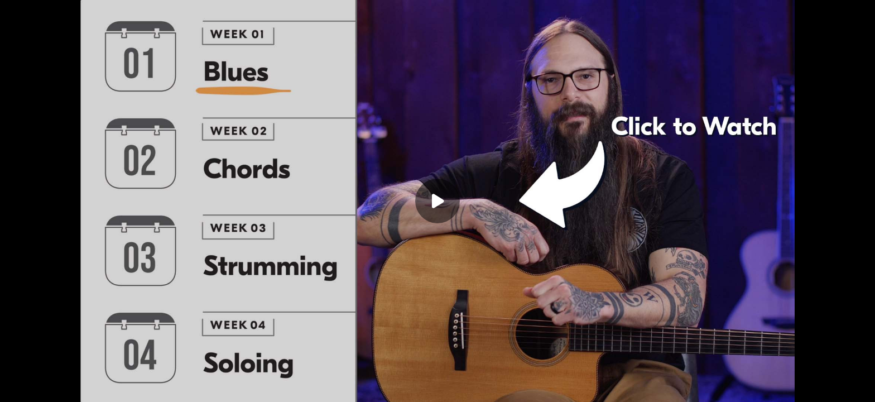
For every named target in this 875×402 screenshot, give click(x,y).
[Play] (437, 201)
